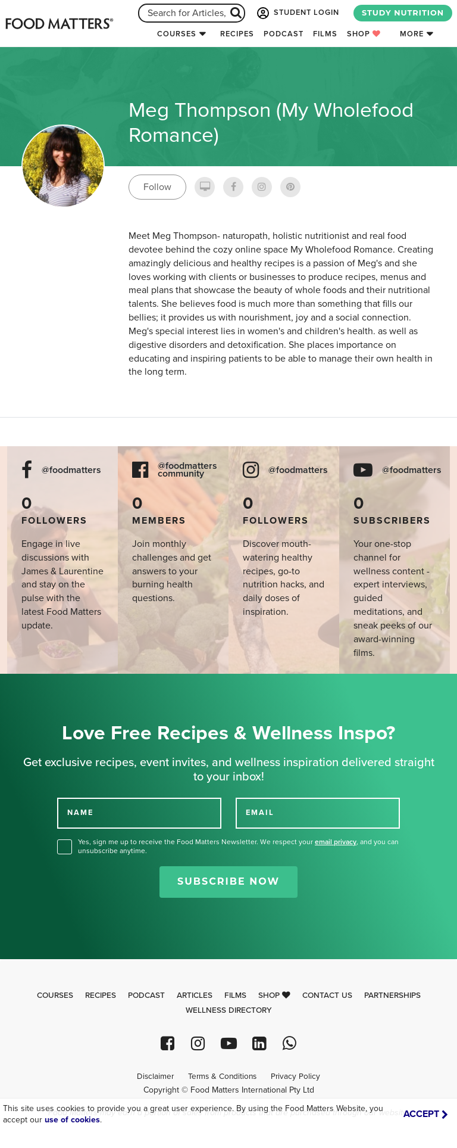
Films (325, 34)
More (412, 34)
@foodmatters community (187, 470)
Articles (194, 995)
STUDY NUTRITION (403, 12)
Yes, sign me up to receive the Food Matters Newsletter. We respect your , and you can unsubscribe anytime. (238, 846)
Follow (157, 187)
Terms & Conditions (222, 1076)
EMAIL (260, 812)
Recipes (237, 34)
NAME (80, 812)
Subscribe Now (228, 881)
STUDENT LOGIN (297, 13)
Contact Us (327, 995)
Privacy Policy (295, 1076)
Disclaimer (155, 1076)
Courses (176, 34)
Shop (364, 34)
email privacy (335, 842)
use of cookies (72, 1120)
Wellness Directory (229, 1010)
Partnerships (392, 995)
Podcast (283, 34)
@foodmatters (71, 470)
